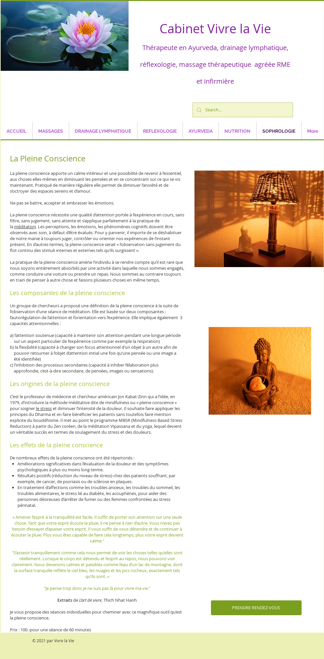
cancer (48, 481)
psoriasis (71, 481)
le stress (44, 408)
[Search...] (242, 110)
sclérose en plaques (112, 481)
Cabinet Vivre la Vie (215, 28)
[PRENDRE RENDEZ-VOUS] (256, 607)
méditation (25, 227)
